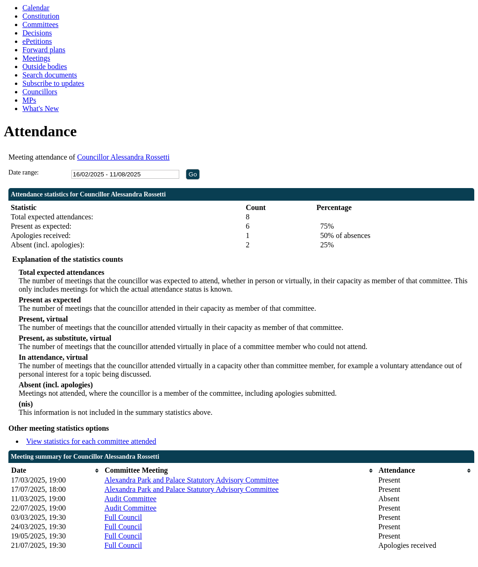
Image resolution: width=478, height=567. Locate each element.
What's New (40, 108)
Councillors (39, 92)
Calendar (35, 8)
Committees (40, 24)
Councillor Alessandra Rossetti (123, 157)
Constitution (40, 16)
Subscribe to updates (53, 83)
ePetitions (37, 41)
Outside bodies (44, 66)
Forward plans (43, 50)
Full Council (123, 517)
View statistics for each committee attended (91, 441)
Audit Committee (131, 499)
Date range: (23, 172)
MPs (29, 100)
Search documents (49, 75)
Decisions (37, 33)
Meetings (36, 58)
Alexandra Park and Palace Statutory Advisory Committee (192, 480)
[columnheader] (55, 471)
